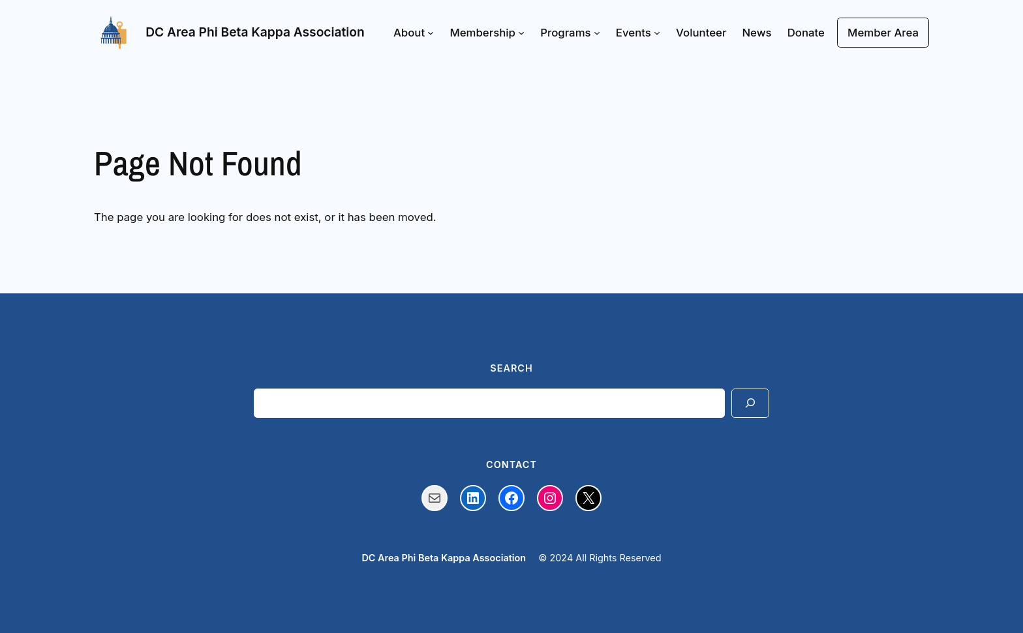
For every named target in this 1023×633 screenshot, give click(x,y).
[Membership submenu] (521, 32)
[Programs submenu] (597, 32)
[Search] (750, 403)
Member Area (883, 32)
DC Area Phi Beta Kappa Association (255, 32)
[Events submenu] (657, 32)
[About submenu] (430, 32)
